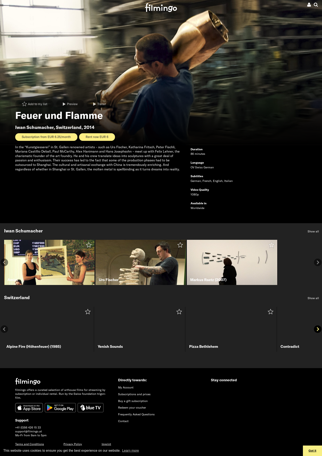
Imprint (106, 444)
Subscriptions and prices (134, 394)
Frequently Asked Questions (136, 414)
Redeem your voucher (132, 407)
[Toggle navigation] (6, 4)
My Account (125, 387)
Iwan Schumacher (34, 127)
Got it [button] (312, 450)
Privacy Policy (72, 444)
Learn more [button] (130, 450)
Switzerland (69, 127)
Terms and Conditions (29, 444)
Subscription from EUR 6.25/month (46, 137)
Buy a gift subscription (133, 401)
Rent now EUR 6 (97, 137)
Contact (123, 421)
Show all (313, 231)
